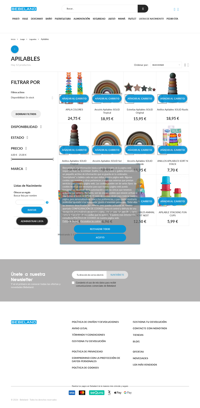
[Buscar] (99, 9)
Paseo (15, 18)
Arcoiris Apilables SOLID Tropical (107, 112)
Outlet (132, 18)
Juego (111, 18)
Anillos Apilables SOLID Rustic (172, 112)
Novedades (140, 358)
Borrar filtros (26, 115)
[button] (174, 9)
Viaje (25, 18)
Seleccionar (158, 66)
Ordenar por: (141, 66)
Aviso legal (80, 328)
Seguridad (99, 18)
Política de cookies (71, 225)
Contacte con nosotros (150, 328)
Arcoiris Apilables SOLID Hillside (139, 163)
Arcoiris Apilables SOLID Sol (107, 161)
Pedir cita (172, 18)
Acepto (119, 232)
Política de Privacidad (87, 351)
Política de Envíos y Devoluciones (95, 321)
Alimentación (82, 18)
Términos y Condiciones (88, 334)
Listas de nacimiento (151, 18)
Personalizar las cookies (93, 225)
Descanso (37, 18)
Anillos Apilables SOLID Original (74, 163)
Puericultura (63, 18)
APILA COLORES (74, 110)
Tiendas (138, 334)
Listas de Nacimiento (28, 186)
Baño (49, 18)
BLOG (136, 341)
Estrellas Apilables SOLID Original (140, 112)
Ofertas (138, 351)
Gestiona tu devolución (89, 341)
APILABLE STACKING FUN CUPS (173, 215)
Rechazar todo (81, 232)
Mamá (121, 18)
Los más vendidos (145, 364)
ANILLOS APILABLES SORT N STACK (172, 163)
